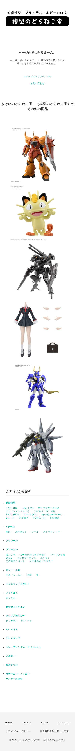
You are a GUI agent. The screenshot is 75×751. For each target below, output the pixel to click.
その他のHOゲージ (52, 514)
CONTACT (64, 722)
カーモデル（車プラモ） (33, 554)
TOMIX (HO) (30, 514)
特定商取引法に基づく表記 (54, 731)
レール (35, 532)
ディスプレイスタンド (18, 584)
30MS (9, 558)
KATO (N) (11, 508)
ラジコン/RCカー (15, 615)
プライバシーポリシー (18, 731)
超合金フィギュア (15, 607)
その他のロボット (15, 561)
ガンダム (10, 598)
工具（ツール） (14, 575)
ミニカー (10, 656)
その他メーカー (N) (44, 511)
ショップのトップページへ (37, 76)
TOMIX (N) (27, 508)
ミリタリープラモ (26, 558)
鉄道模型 (10, 503)
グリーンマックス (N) (17, 511)
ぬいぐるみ (12, 629)
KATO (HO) (12, 514)
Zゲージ (10, 518)
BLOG (44, 722)
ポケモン (45, 558)
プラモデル (12, 549)
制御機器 (54, 518)
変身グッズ (12, 665)
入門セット (21, 532)
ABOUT (27, 722)
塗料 (29, 575)
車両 (8, 532)
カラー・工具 (13, 570)
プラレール (12, 540)
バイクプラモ (58, 554)
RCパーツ (26, 620)
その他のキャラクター (41, 561)
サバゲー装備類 (14, 679)
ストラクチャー (51, 532)
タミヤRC (11, 620)
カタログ (24, 518)
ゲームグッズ (13, 638)
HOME (9, 722)
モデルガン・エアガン (18, 673)
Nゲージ (10, 526)
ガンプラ (10, 554)
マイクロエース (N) (48, 508)
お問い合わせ (37, 83)
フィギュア (12, 593)
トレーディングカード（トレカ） (24, 647)
